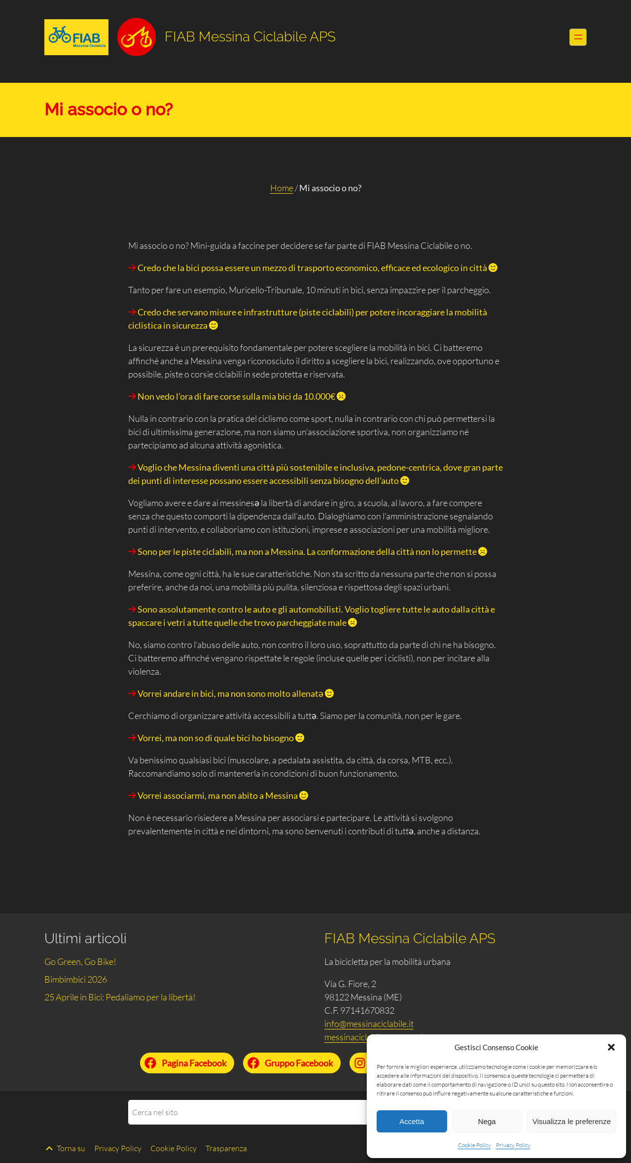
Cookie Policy (474, 1145)
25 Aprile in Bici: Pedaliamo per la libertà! (120, 997)
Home (281, 187)
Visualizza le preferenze (571, 1121)
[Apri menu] (578, 37)
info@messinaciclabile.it (369, 1023)
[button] (611, 1047)
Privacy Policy (513, 1145)
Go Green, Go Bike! (80, 961)
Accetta (411, 1121)
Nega (487, 1121)
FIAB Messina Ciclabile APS (250, 37)
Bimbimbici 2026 (75, 979)
